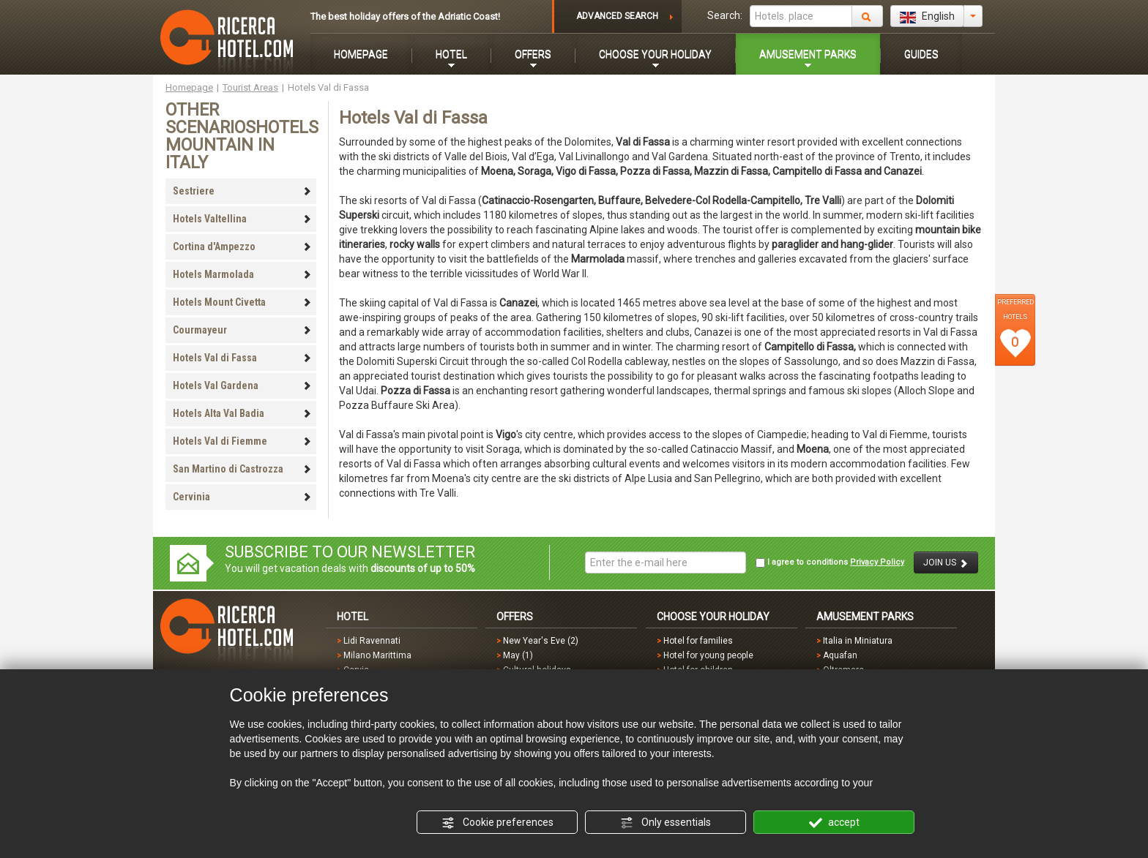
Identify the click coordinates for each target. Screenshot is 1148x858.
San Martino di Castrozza (242, 469)
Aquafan (840, 655)
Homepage (189, 87)
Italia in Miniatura (857, 641)
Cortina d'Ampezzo (242, 246)
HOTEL (451, 54)
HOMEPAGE (361, 54)
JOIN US (946, 562)
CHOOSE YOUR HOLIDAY (655, 54)
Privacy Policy (877, 562)
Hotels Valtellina (242, 219)
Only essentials (665, 822)
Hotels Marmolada (242, 274)
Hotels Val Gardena (242, 385)
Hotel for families (698, 641)
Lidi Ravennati (371, 641)
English (927, 16)
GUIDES (921, 54)
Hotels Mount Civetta (242, 302)
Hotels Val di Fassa (242, 358)
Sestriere (242, 191)
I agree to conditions (830, 562)
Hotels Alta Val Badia (242, 413)
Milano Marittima (377, 655)
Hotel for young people (708, 655)
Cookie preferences (497, 822)
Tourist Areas (250, 87)
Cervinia (242, 497)
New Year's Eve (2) (540, 641)
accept (834, 822)
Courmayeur (242, 330)
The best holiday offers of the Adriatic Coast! (405, 16)
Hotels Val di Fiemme (242, 441)
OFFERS (533, 54)
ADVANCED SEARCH (617, 16)
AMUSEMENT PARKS (808, 54)
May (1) (518, 655)
